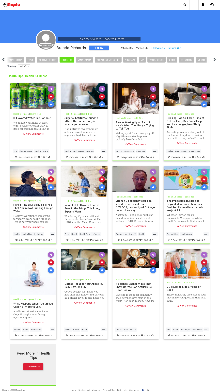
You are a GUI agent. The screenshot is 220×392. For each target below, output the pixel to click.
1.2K (136, 335)
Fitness (17, 329)
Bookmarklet (84, 390)
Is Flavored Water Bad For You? (32, 118)
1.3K (33, 240)
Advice (68, 329)
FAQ (119, 390)
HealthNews (78, 151)
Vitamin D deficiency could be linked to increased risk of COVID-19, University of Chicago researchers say (135, 205)
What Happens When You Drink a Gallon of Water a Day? (33, 305)
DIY (142, 60)
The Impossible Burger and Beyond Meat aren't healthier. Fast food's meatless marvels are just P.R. (185, 205)
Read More (33, 366)
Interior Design (15, 60)
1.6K (85, 335)
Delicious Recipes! (47, 60)
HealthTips (129, 151)
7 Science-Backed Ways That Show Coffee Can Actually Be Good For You (134, 287)
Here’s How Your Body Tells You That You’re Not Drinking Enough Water (33, 208)
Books (172, 60)
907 (85, 157)
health (175, 329)
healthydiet (197, 329)
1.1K (85, 240)
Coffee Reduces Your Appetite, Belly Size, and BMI (83, 285)
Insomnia (140, 151)
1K (136, 240)
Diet (15, 151)
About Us (96, 390)
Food (67, 234)
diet (169, 329)
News (30, 60)
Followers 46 (158, 48)
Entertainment (84, 60)
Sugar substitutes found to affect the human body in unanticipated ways (81, 121)
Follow (99, 47)
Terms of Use (109, 390)
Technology (186, 60)
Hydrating (38, 234)
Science (201, 60)
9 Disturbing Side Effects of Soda (184, 288)
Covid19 (132, 234)
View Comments (33, 133)
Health (38, 151)
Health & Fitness (21, 114)
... (103, 151)
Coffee (170, 151)
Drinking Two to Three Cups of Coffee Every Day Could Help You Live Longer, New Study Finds (185, 122)
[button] (185, 5)
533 (34, 157)
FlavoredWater (26, 151)
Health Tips (67, 60)
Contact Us (134, 390)
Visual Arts (130, 60)
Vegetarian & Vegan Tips (108, 60)
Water (45, 151)
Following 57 (174, 48)
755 (136, 157)
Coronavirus (121, 234)
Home (73, 390)
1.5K (187, 157)
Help (125, 390)
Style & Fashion (156, 60)
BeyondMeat (173, 234)
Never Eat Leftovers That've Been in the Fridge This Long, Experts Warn (82, 208)
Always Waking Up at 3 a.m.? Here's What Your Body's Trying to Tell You (135, 125)
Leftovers (96, 234)
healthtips (185, 329)
